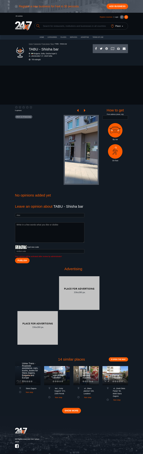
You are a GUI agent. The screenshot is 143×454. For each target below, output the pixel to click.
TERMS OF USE (97, 37)
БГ (122, 17)
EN (126, 17)
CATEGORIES (52, 37)
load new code (33, 247)
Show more (71, 410)
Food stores (46, 44)
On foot (115, 153)
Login (116, 17)
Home (31, 44)
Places (63, 37)
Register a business (106, 17)
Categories (37, 44)
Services (73, 37)
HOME (42, 37)
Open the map (118, 359)
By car (115, 131)
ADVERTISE (85, 37)
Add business (117, 6)
